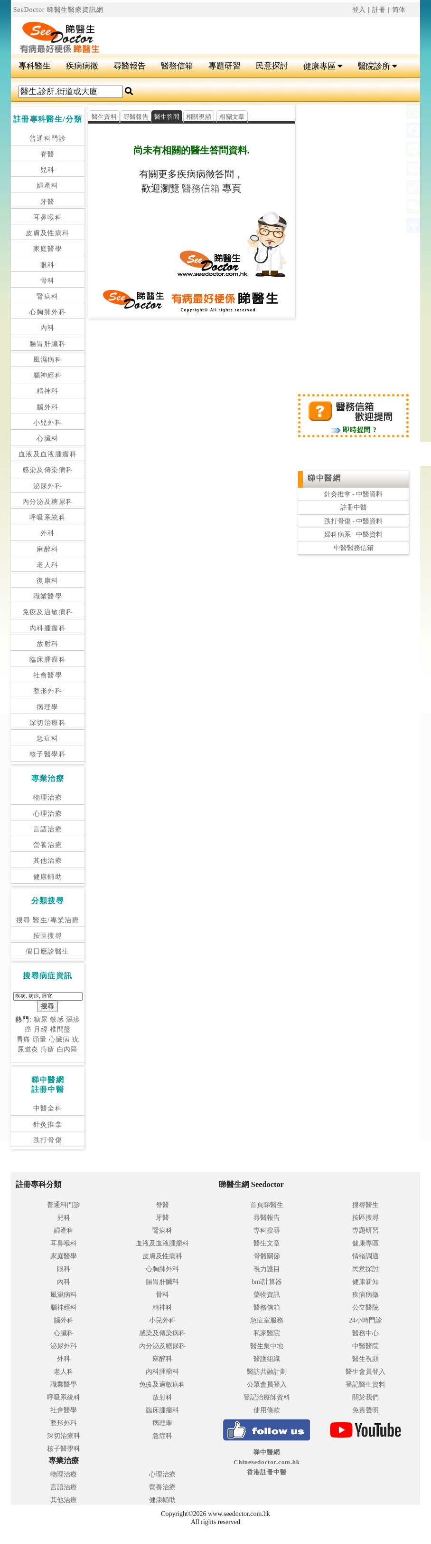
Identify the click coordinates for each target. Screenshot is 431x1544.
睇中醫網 (324, 478)
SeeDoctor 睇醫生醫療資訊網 (58, 9)
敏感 (57, 1019)
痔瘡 (48, 1049)
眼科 (47, 265)
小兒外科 (48, 422)
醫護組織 (266, 1358)
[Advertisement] (249, 31)
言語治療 (48, 829)
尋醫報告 (129, 65)
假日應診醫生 (47, 951)
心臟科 (47, 438)
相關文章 (231, 116)
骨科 (47, 280)
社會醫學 (48, 675)
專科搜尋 (266, 1230)
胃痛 (24, 1039)
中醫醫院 (365, 1346)
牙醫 (47, 201)
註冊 (379, 9)
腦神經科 (48, 375)
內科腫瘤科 (47, 628)
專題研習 (224, 65)
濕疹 (73, 1019)
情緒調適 (365, 1256)
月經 (41, 1029)
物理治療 (48, 797)
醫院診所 (377, 66)
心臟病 (59, 1039)
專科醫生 (35, 65)
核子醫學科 (47, 754)
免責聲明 (365, 1410)
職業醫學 (48, 596)
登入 (359, 9)
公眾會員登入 (267, 1384)
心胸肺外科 (47, 312)
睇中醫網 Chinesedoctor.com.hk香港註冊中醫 (267, 1462)
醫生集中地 (266, 1346)
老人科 (47, 565)
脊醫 (47, 154)
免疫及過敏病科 (48, 612)
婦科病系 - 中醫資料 (353, 534)
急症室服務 (266, 1320)
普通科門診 (47, 138)
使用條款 (266, 1410)
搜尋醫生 (365, 1204)
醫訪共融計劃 (267, 1371)
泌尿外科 (48, 486)
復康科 (47, 580)
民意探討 (272, 65)
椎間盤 (60, 1029)
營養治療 (48, 845)
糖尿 (41, 1019)
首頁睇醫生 (266, 1204)
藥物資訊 (266, 1294)
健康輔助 (48, 876)
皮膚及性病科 (47, 233)
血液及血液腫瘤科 (48, 454)
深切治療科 (47, 722)
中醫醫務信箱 (354, 547)
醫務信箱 (177, 65)
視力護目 (266, 1269)
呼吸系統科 (47, 517)
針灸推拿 (48, 1124)
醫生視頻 (365, 1358)
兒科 (47, 170)
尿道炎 (28, 1049)
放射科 (47, 643)
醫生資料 (104, 116)
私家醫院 (266, 1333)
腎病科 (47, 296)
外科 (47, 533)
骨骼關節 (266, 1256)
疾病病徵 (82, 65)
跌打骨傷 (48, 1140)
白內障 (67, 1049)
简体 (399, 9)
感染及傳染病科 (48, 469)
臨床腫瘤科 (47, 659)
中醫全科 (48, 1108)
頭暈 (40, 1039)
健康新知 (365, 1281)
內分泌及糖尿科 (48, 501)
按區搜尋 (48, 935)
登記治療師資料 (267, 1397)
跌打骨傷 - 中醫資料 (353, 521)
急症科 (47, 738)
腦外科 (47, 407)
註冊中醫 (353, 507)
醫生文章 (266, 1243)
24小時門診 (365, 1320)
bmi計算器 (267, 1281)
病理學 (47, 707)
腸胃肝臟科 (47, 343)
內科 (47, 327)
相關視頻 (198, 116)
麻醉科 (47, 549)
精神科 (47, 391)
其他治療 (48, 860)
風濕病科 (48, 359)
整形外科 (48, 691)
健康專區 (323, 66)
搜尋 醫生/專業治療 (47, 920)
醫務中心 (365, 1333)
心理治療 (48, 813)
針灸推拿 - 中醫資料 (353, 494)
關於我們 (365, 1397)
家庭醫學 (48, 248)
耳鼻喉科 (48, 217)
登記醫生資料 (365, 1384)
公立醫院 (365, 1307)
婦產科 (47, 185)
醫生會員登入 (365, 1371)
